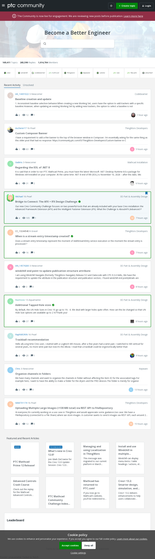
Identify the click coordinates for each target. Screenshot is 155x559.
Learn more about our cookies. (132, 538)
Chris (17, 369)
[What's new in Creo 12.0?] (60, 458)
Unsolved (28, 85)
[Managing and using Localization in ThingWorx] (95, 458)
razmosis (20, 300)
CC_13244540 (22, 231)
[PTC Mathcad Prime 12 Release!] (25, 458)
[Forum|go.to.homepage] (26, 5)
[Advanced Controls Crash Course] (25, 493)
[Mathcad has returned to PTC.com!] (95, 493)
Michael (19, 196)
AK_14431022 (22, 94)
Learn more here (133, 16)
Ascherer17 (20, 128)
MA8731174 (21, 403)
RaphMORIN (21, 335)
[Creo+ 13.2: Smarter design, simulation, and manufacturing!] (130, 493)
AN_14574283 (22, 266)
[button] (77, 552)
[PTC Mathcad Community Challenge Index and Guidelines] (60, 493)
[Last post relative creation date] (142, 115)
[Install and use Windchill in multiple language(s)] (130, 458)
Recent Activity (12, 85)
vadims (18, 162)
